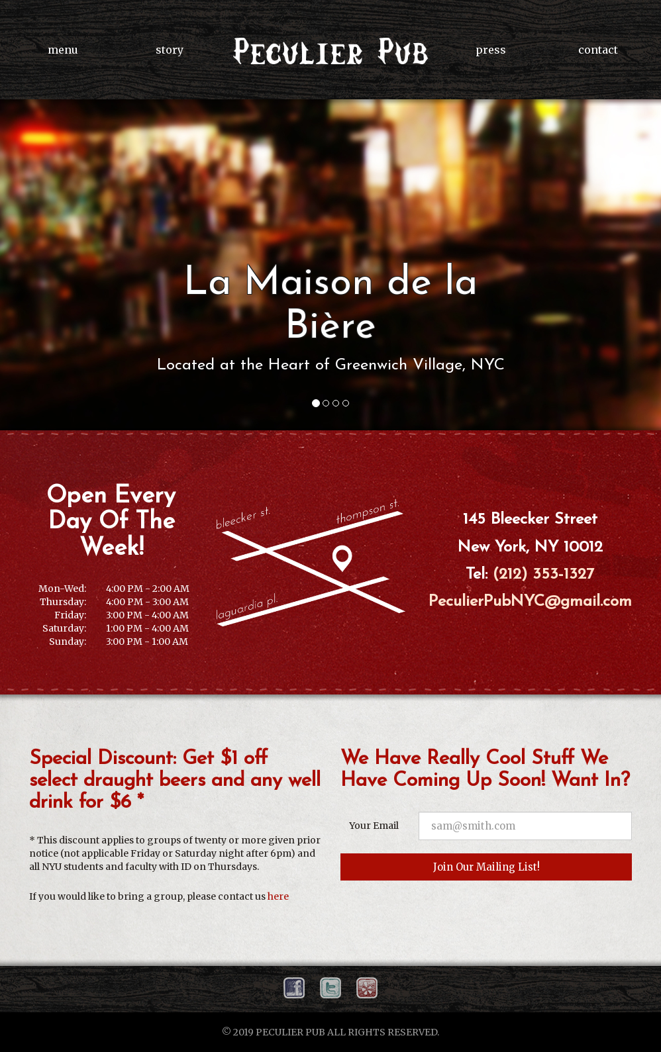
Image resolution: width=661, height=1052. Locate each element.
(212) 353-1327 (543, 575)
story (169, 49)
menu (63, 49)
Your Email (374, 826)
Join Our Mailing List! (486, 867)
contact (598, 49)
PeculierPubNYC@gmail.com (530, 602)
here (278, 896)
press (491, 49)
